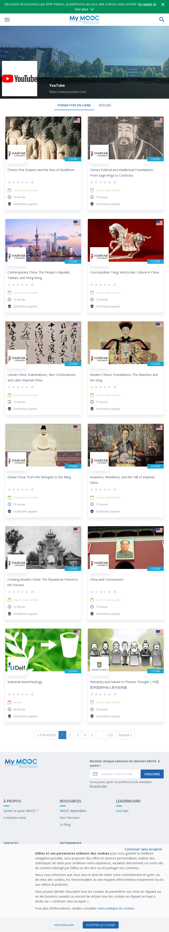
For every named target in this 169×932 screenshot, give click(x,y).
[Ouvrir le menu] (7, 19)
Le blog (65, 824)
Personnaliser (64, 925)
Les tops (122, 811)
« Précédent (46, 734)
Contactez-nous (15, 817)
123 (110, 734)
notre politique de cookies (116, 908)
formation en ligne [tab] (74, 105)
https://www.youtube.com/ (68, 92)
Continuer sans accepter (143, 849)
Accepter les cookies (100, 925)
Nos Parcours (69, 817)
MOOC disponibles (73, 811)
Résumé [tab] (105, 105)
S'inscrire (152, 774)
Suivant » (125, 734)
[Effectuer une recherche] (161, 19)
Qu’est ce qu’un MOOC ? (21, 811)
